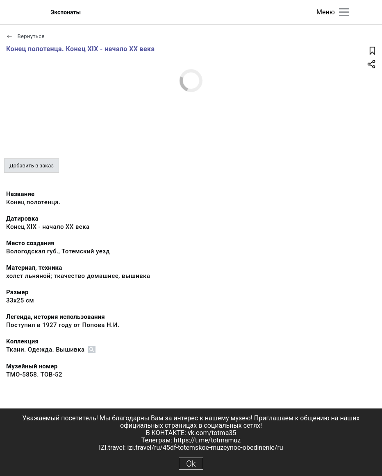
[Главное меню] (344, 12)
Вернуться (25, 36)
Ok (191, 464)
